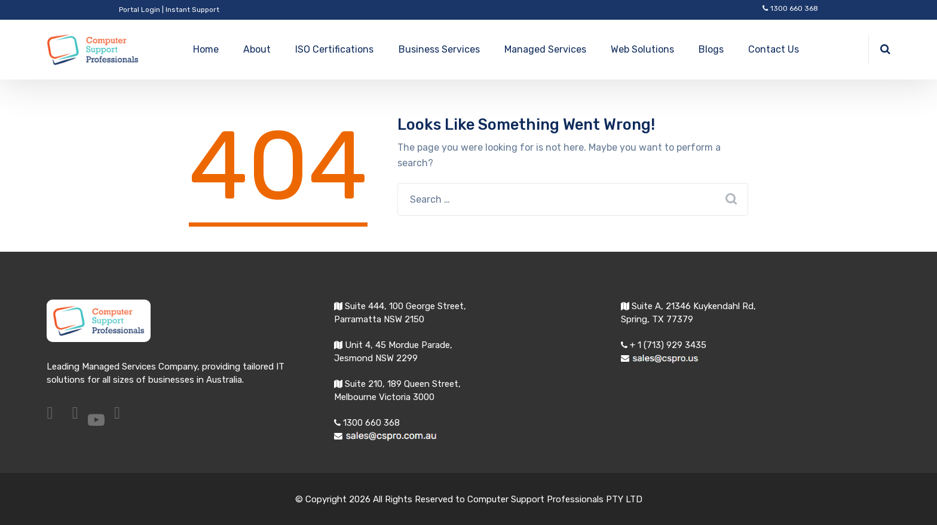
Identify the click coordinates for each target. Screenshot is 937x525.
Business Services (439, 49)
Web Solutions (642, 49)
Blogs (711, 49)
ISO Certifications (334, 49)
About (257, 49)
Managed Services (545, 49)
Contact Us (773, 49)
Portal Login (139, 9)
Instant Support (192, 9)
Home (206, 49)
